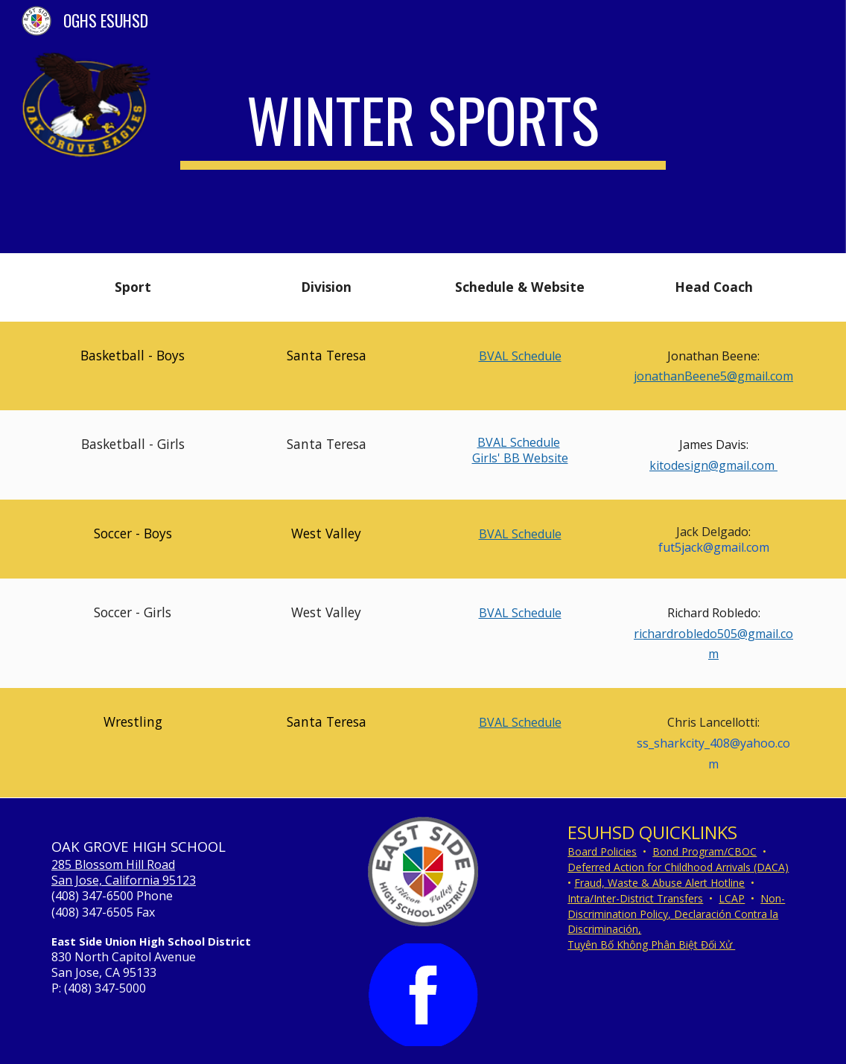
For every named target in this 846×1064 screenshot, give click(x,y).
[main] (422, 126)
